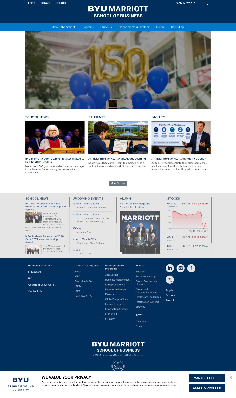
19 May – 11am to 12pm (86, 203)
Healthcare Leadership (148, 296)
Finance (109, 294)
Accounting (111, 274)
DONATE (45, 3)
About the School (63, 27)
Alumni (160, 27)
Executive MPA (83, 295)
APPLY (31, 3)
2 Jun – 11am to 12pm (85, 239)
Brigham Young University (112, 355)
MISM (78, 286)
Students (106, 27)
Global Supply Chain (116, 299)
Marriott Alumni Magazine (135, 203)
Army (139, 326)
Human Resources (115, 304)
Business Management (118, 279)
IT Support (34, 272)
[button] (230, 377)
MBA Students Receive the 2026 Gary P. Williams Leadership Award (44, 239)
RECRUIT (61, 3)
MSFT (170, 246)
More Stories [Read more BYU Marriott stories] (118, 183)
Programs (88, 27)
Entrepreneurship (115, 284)
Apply (169, 290)
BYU (30, 278)
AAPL (170, 237)
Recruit (170, 300)
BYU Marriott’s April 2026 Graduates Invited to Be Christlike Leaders (55, 160)
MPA (77, 291)
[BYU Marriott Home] (118, 11)
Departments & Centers (134, 27)
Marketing (111, 313)
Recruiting (177, 27)
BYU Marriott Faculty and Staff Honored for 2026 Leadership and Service (45, 206)
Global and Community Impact (146, 290)
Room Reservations (40, 265)
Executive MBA (83, 281)
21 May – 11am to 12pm (86, 214)
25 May (77, 228)
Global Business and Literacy (147, 283)
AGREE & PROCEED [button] (207, 388)
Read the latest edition (132, 207)
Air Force (141, 321)
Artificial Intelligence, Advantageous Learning (117, 158)
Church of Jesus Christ (42, 284)
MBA (77, 276)
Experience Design (115, 289)
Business (141, 271)
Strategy (110, 318)
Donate (171, 295)
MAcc (78, 271)
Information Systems (116, 308)
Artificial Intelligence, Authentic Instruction (178, 158)
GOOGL (171, 203)
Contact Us (35, 291)
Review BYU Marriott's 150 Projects (163, 93)
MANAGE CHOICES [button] (207, 378)
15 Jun (76, 250)
